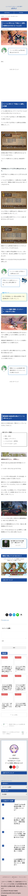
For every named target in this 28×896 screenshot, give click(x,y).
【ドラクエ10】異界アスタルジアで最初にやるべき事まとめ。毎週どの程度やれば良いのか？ (20, 688)
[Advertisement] (14, 86)
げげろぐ (14, 8)
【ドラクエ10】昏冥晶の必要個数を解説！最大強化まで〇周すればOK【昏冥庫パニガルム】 (7, 688)
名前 (3, 640)
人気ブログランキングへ (14, 576)
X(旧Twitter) (7, 12)
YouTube (21, 12)
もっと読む (15, 714)
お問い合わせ (14, 873)
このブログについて (6, 873)
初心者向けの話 (5, 620)
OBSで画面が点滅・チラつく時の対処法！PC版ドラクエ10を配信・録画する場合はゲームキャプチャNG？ (7, 669)
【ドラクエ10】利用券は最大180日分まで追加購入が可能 (20, 705)
